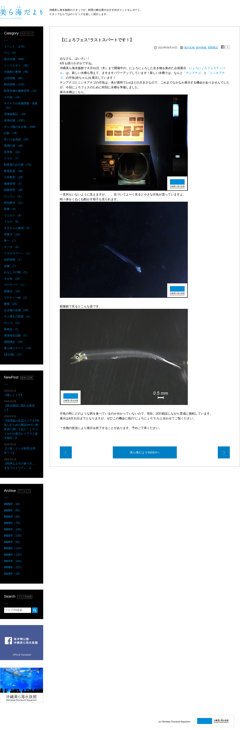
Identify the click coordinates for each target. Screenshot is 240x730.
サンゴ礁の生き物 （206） (20, 126)
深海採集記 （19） (15, 114)
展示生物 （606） (15, 59)
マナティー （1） (15, 284)
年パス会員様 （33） (17, 139)
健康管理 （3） (13, 183)
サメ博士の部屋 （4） (18, 316)
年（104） (13, 561)
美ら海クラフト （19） (18, 348)
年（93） (13, 542)
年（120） (13, 554)
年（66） (13, 510)
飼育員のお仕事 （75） (18, 164)
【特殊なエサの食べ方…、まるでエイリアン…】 (21, 463)
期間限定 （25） (14, 341)
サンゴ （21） (13, 322)
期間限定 (213, 47)
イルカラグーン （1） (18, 253)
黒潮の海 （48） (14, 145)
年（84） (13, 516)
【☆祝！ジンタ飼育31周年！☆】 (19, 448)
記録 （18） (11, 133)
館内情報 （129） (15, 84)
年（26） (13, 573)
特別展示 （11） (14, 202)
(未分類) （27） (14, 354)
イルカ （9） (12, 221)
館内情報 (201, 47)
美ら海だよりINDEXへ (145, 452)
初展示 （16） (13, 234)
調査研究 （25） (14, 189)
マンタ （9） (12, 247)
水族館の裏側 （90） (17, 71)
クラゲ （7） (12, 158)
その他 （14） (13, 97)
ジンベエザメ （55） (17, 65)
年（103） (13, 535)
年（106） (13, 529)
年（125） (13, 548)
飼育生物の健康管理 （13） (21, 90)
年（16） (13, 503)
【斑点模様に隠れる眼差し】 (19, 405)
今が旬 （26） (13, 278)
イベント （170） (15, 46)
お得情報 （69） (14, 78)
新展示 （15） (13, 291)
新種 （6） (11, 208)
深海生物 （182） (15, 120)
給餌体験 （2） (13, 259)
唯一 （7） (11, 240)
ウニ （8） (11, 52)
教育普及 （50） (14, 171)
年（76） (13, 523)
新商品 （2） (12, 329)
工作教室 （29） (14, 177)
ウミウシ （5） (13, 196)
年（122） (13, 567)
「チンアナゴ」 (193, 73)
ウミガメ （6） (13, 215)
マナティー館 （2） (16, 297)
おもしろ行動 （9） (16, 272)
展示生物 (189, 47)
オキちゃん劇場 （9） (18, 228)
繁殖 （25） (11, 303)
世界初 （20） (13, 152)
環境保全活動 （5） (16, 335)
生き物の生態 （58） (17, 310)
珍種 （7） (11, 266)
